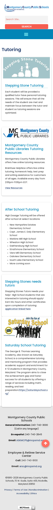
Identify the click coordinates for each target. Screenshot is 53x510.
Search (27, 27)
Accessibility (22, 494)
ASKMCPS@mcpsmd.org (30, 440)
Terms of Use (20, 490)
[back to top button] (45, 443)
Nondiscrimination (38, 490)
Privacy (8, 490)
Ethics (34, 494)
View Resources (13, 188)
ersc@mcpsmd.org (31, 466)
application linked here (18, 309)
